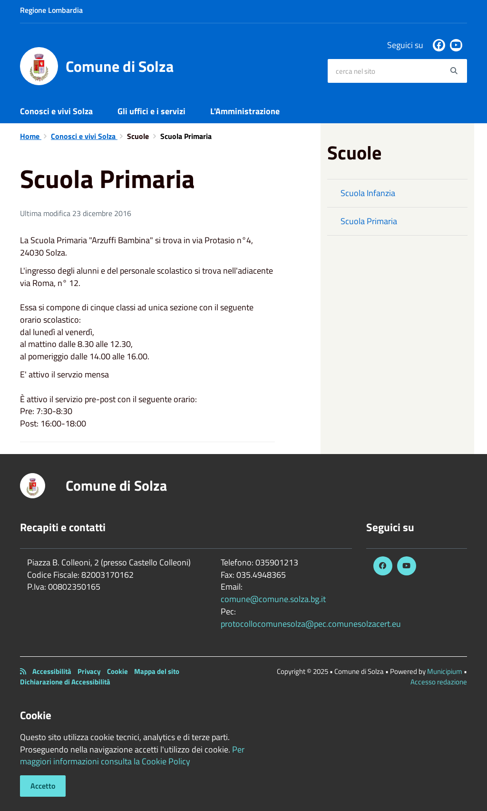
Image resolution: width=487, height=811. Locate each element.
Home (30, 136)
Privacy (89, 671)
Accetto (42, 785)
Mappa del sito (156, 671)
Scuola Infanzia (368, 193)
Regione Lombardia (51, 10)
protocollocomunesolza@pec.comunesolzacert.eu (311, 623)
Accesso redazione (438, 681)
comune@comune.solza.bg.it (273, 599)
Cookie (117, 671)
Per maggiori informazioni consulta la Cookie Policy (132, 755)
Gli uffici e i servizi (151, 111)
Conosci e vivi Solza (56, 111)
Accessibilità (51, 671)
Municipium (444, 671)
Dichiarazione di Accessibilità (65, 682)
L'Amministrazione (245, 111)
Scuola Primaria (369, 221)
